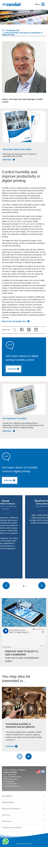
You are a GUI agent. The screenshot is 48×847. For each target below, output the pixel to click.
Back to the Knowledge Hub (15, 321)
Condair (11, 4)
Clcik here (9, 160)
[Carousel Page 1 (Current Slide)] (23, 586)
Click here (13, 369)
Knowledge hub (12, 30)
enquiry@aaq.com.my (12, 786)
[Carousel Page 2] (25, 586)
